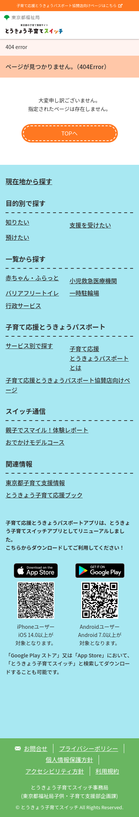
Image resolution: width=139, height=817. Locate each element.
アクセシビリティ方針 (54, 771)
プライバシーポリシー (88, 748)
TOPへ (69, 133)
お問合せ (35, 748)
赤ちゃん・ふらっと (32, 277)
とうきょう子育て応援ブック (44, 494)
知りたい (17, 222)
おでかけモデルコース (35, 442)
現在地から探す (29, 181)
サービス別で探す (29, 345)
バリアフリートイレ (32, 292)
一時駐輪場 (84, 292)
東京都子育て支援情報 (35, 482)
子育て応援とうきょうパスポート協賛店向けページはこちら (70, 5)
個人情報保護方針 (69, 759)
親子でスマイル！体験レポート (47, 429)
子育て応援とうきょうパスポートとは (99, 358)
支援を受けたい (90, 224)
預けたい (17, 237)
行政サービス (23, 305)
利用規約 (107, 771)
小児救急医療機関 (93, 280)
